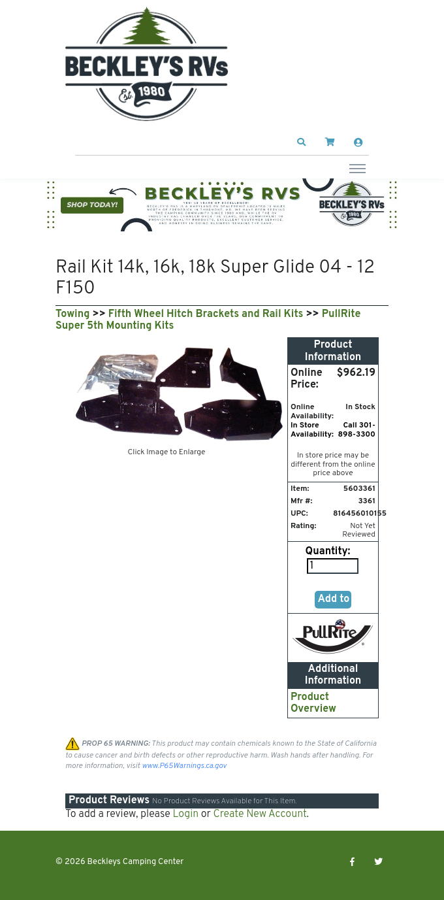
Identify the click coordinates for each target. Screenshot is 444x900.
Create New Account (259, 814)
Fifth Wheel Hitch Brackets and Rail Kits (206, 314)
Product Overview (313, 703)
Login (185, 814)
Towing (72, 314)
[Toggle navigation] (357, 168)
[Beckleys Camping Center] (147, 64)
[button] (301, 142)
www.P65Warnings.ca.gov (184, 766)
